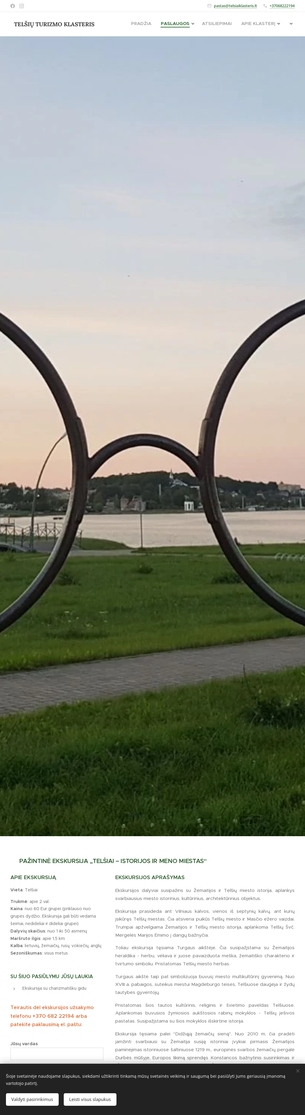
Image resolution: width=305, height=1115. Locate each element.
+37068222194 (282, 5)
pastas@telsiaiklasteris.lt (235, 5)
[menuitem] (227, 24)
